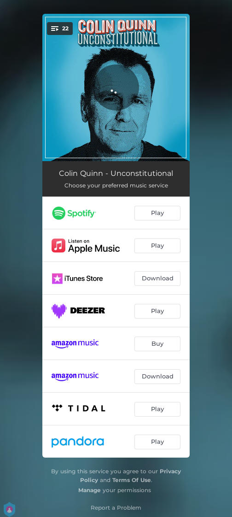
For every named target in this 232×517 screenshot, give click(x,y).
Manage (89, 490)
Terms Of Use (131, 479)
